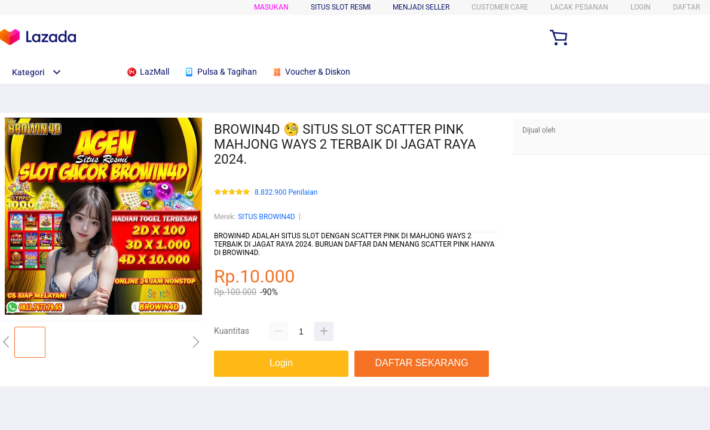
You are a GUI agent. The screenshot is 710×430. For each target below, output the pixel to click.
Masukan (271, 7)
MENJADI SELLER (421, 7)
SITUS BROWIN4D (266, 217)
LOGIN (641, 7)
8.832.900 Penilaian (286, 192)
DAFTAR (686, 7)
